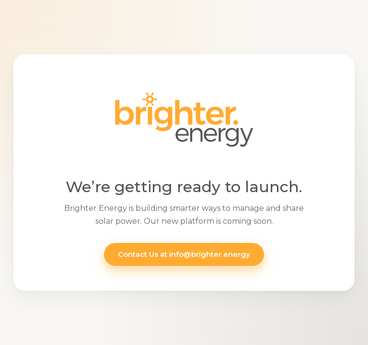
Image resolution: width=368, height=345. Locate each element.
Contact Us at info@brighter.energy (184, 254)
